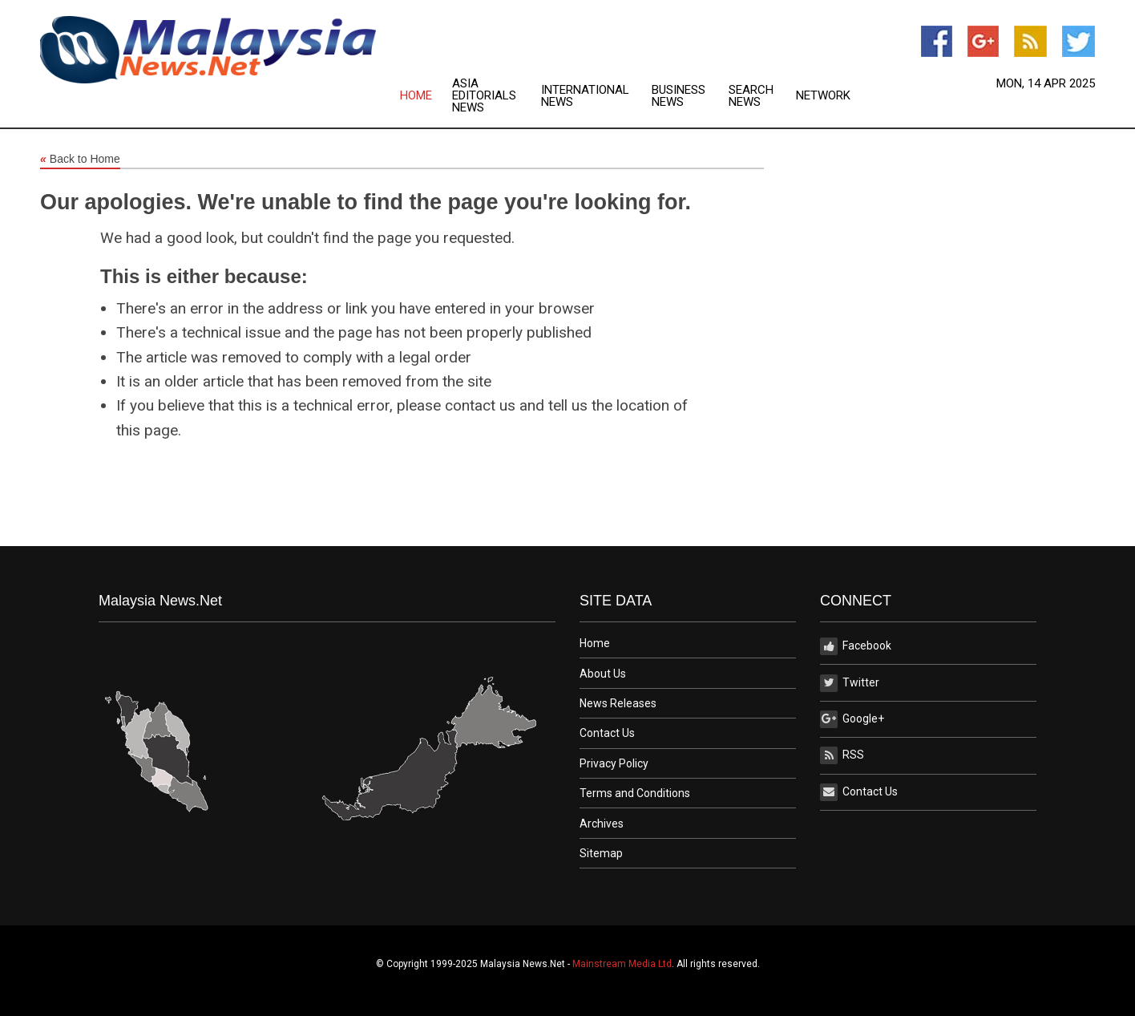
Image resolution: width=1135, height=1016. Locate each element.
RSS (842, 755)
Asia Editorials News (484, 96)
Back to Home (80, 160)
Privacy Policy (614, 763)
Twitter (849, 683)
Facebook (855, 646)
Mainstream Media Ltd (622, 963)
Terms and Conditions (635, 793)
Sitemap (601, 853)
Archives (602, 823)
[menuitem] (426, 96)
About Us (603, 673)
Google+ (852, 719)
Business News (678, 96)
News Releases (618, 703)
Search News (751, 96)
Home (416, 96)
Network (823, 96)
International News (585, 96)
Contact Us (607, 733)
